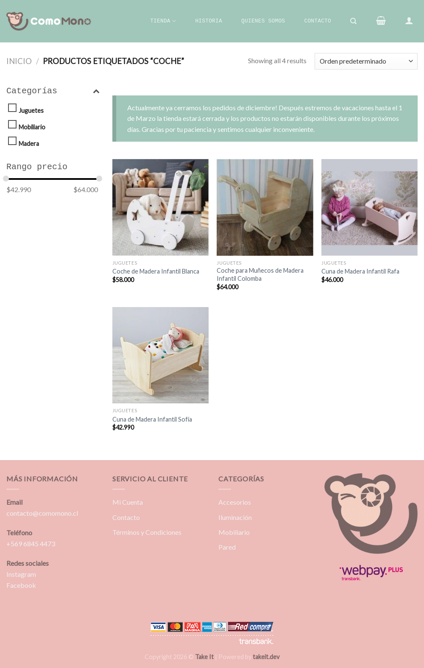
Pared (227, 547)
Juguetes (31, 110)
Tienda (163, 21)
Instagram (21, 574)
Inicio (19, 61)
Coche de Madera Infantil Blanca (155, 271)
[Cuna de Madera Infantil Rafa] (369, 207)
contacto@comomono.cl (42, 513)
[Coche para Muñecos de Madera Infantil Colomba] (265, 207)
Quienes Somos (263, 21)
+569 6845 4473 (30, 543)
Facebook (21, 585)
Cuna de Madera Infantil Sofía (152, 419)
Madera (29, 143)
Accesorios (234, 502)
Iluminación (235, 517)
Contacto (317, 21)
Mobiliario (32, 127)
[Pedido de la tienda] (366, 61)
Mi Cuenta (127, 502)
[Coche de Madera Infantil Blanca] (160, 207)
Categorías (53, 91)
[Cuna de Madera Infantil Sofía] (160, 355)
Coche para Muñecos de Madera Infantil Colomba (260, 274)
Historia (208, 21)
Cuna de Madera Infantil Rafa (360, 271)
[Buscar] (353, 21)
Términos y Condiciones (146, 532)
